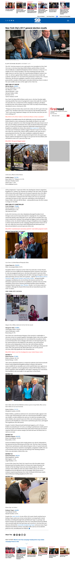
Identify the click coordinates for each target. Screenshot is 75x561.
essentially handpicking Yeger (26, 526)
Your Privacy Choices (52, 17)
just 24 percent (34, 129)
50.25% (16, 410)
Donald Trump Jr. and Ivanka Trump (24, 279)
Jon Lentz (18, 64)
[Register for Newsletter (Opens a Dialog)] (68, 117)
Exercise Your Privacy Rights (65, 17)
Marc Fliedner (24, 286)
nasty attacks (16, 517)
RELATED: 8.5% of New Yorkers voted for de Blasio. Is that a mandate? (24, 118)
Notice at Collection (41, 17)
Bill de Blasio (39, 277)
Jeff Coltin (10, 64)
